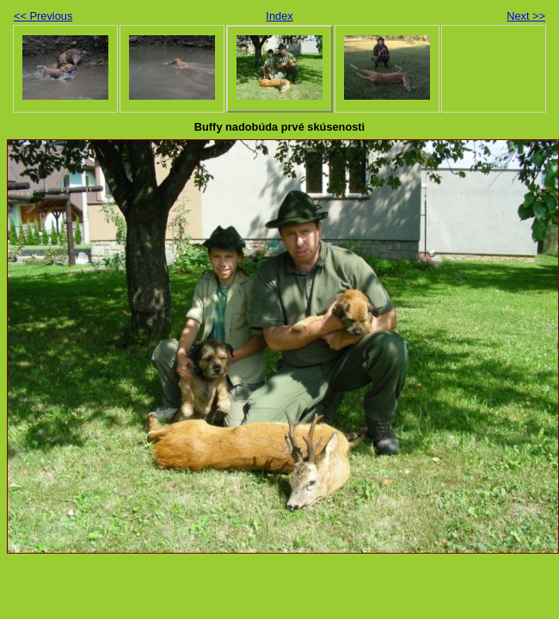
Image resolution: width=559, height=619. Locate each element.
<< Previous (43, 15)
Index (279, 15)
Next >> (526, 15)
